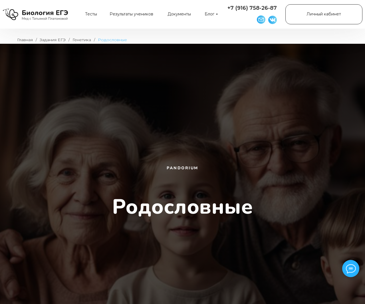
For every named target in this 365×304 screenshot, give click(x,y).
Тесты (91, 14)
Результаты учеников (131, 14)
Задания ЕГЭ (53, 39)
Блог (209, 14)
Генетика (81, 39)
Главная (25, 39)
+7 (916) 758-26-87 (252, 8)
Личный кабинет (323, 14)
